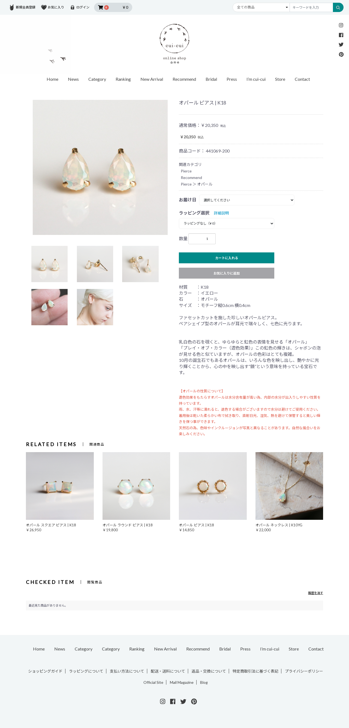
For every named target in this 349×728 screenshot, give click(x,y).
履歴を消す (315, 593)
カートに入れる (226, 258)
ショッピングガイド (45, 671)
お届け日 (187, 199)
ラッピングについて (86, 671)
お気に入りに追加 (226, 273)
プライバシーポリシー (304, 671)
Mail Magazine (182, 682)
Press (232, 79)
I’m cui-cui (256, 79)
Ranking (123, 79)
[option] (100, 167)
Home (52, 79)
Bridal (211, 79)
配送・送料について (168, 671)
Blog (204, 682)
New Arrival (151, 79)
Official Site (153, 682)
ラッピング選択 (194, 212)
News (73, 79)
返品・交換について (209, 671)
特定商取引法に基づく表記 (255, 671)
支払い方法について (127, 671)
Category (97, 79)
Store (280, 79)
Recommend (184, 79)
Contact (302, 79)
